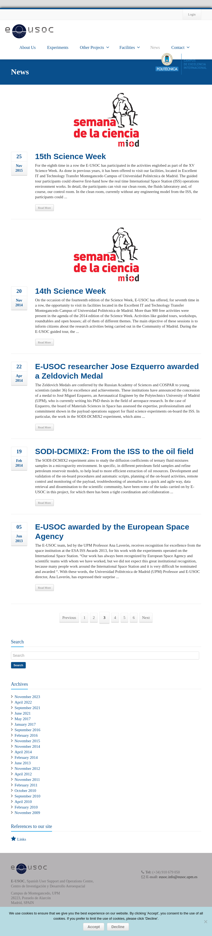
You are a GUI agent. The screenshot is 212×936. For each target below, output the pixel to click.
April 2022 (23, 702)
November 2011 (27, 779)
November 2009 (27, 813)
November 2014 (27, 746)
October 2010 (25, 791)
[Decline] (205, 921)
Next (146, 617)
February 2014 (26, 757)
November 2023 (27, 697)
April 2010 (23, 802)
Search (18, 665)
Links (21, 839)
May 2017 (23, 719)
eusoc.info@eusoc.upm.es (178, 877)
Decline (118, 927)
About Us (27, 47)
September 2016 (27, 730)
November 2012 (27, 768)
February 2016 (26, 735)
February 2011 (26, 785)
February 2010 (26, 807)
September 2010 (27, 796)
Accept (93, 927)
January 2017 (25, 724)
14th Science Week (70, 291)
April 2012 (23, 774)
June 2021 (23, 713)
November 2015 (27, 741)
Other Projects (94, 47)
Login (192, 14)
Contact (180, 47)
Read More (44, 207)
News (155, 47)
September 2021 (27, 708)
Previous (69, 617)
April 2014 (23, 752)
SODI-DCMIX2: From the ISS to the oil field (114, 451)
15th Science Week (70, 156)
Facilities (130, 47)
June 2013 (23, 763)
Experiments (57, 47)
